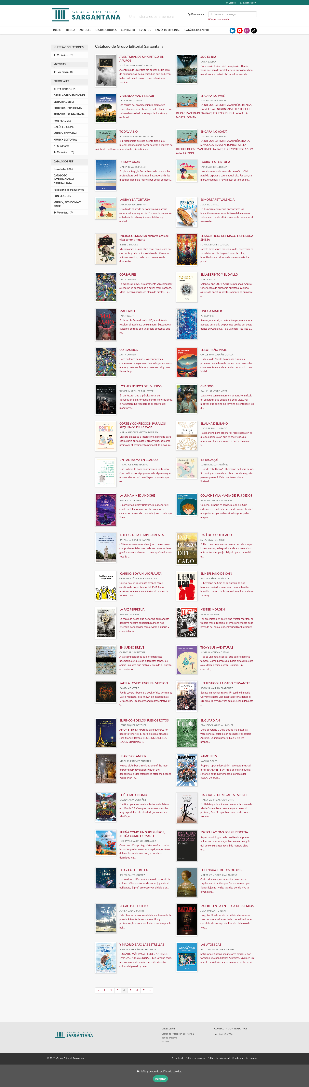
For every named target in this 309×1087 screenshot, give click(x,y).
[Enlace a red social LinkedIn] (232, 31)
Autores (85, 30)
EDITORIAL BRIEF (64, 101)
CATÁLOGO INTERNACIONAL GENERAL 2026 (64, 179)
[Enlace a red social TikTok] (254, 31)
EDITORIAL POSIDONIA (68, 108)
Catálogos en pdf (196, 30)
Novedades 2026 (63, 169)
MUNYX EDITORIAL (65, 133)
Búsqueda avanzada (218, 19)
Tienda (70, 30)
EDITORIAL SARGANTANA (69, 114)
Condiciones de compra (244, 1057)
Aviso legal (177, 1057)
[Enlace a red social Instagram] (247, 31)
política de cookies (170, 1071)
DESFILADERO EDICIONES (69, 95)
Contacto (128, 30)
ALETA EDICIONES (64, 89)
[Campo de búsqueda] (232, 14)
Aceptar (160, 1078)
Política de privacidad (219, 1057)
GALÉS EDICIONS (64, 127)
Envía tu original (167, 30)
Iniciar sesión (248, 2)
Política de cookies (195, 1057)
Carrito (230, 2)
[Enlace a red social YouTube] (240, 31)
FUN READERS (62, 120)
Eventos (145, 30)
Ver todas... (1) (63, 72)
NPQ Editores (61, 145)
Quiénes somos (196, 14)
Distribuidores (106, 30)
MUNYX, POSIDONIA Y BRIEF (67, 204)
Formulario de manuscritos (69, 189)
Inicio (57, 30)
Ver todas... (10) (64, 152)
